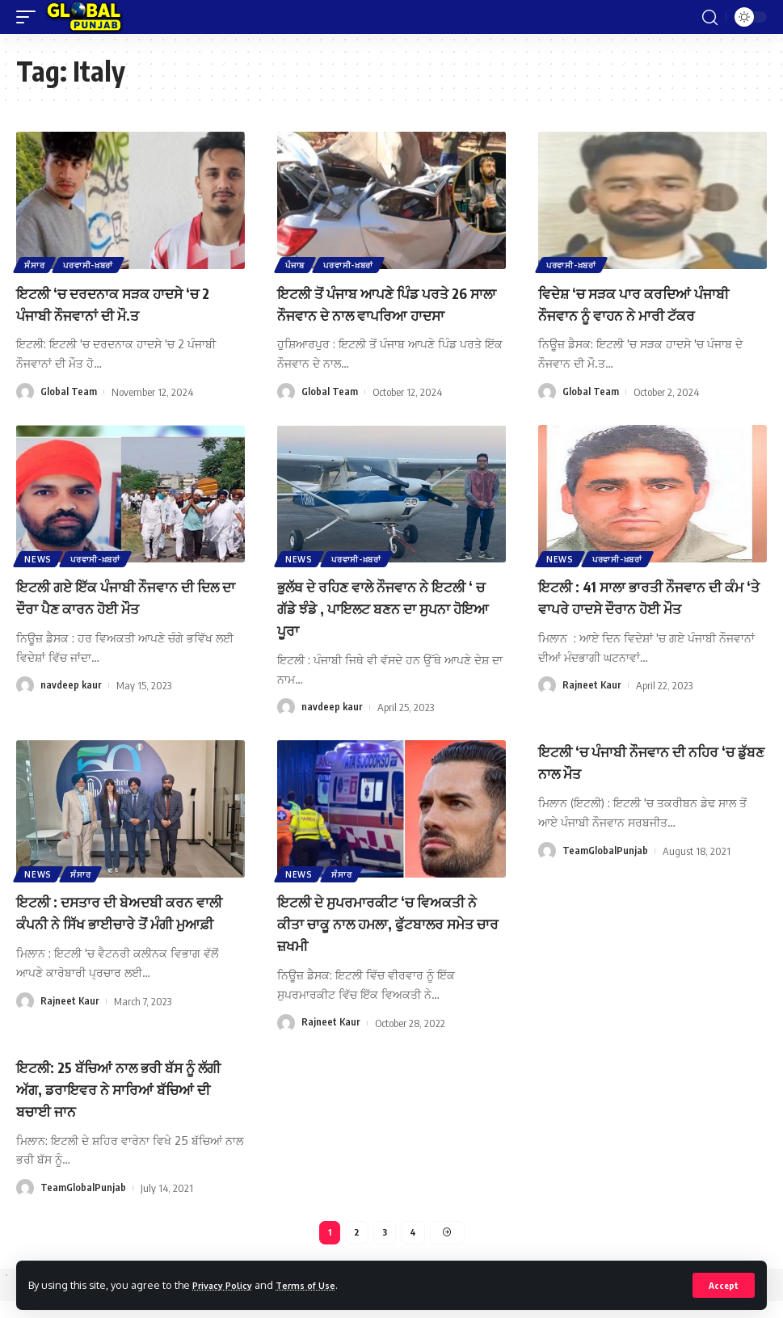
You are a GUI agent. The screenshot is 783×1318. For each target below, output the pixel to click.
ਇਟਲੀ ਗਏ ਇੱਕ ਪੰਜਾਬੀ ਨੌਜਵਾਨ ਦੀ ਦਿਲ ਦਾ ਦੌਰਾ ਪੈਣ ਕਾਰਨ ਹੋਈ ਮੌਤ (119, 615)
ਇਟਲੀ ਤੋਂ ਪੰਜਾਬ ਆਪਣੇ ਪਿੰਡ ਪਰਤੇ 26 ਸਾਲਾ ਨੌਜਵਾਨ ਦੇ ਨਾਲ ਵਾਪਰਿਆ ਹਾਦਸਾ (386, 313)
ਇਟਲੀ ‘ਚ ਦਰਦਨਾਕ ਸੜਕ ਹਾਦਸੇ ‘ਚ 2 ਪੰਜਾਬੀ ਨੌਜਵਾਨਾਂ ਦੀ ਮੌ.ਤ (128, 302)
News (39, 577)
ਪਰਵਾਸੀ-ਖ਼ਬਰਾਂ (93, 264)
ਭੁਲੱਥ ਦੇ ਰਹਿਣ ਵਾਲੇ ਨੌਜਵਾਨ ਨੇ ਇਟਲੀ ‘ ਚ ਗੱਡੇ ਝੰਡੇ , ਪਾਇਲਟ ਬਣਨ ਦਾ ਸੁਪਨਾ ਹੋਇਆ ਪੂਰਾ (388, 626)
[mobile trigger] (30, 17)
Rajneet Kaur (592, 703)
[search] (709, 17)
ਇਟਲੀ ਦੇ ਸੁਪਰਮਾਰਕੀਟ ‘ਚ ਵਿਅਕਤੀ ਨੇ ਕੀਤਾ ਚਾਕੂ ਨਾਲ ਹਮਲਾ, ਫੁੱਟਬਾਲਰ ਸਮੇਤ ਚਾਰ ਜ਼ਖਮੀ (386, 938)
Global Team (68, 390)
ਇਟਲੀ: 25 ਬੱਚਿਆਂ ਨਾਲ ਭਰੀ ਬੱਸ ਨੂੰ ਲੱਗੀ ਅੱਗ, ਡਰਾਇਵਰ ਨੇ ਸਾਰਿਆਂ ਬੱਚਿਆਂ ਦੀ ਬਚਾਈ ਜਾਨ (118, 1102)
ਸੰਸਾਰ (36, 264)
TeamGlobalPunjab (605, 866)
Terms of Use (320, 1284)
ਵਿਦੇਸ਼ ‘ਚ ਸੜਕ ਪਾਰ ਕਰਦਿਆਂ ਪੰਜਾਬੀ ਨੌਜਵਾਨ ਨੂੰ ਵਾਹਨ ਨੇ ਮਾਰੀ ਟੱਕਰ (648, 302)
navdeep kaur (71, 703)
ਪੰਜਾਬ (296, 264)
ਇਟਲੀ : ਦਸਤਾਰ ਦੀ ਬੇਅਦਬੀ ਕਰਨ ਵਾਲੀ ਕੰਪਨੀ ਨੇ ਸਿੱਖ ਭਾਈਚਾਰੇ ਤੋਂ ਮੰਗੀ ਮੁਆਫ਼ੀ (124, 938)
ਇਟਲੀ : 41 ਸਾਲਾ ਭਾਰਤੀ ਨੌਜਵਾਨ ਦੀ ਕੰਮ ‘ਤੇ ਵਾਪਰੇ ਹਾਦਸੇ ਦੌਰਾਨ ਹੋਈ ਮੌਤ (644, 615)
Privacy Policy (227, 1284)
